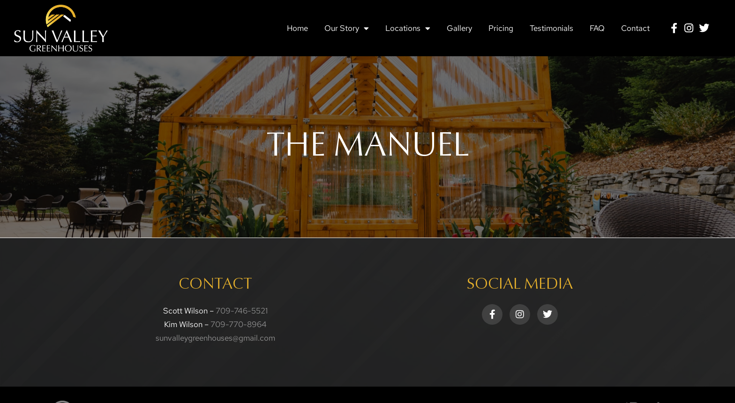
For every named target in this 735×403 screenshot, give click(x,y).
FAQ (597, 28)
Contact (635, 28)
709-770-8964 (238, 324)
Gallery (459, 28)
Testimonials (551, 28)
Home (297, 28)
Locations (407, 28)
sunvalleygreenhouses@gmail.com (215, 338)
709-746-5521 (242, 311)
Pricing (500, 28)
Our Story (346, 28)
